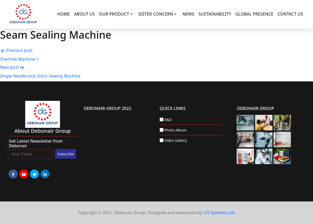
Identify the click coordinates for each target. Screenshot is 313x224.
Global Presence (254, 14)
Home (63, 14)
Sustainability (214, 14)
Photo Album (175, 130)
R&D (168, 119)
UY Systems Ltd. (219, 212)
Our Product (114, 14)
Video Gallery (175, 140)
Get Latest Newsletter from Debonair (36, 143)
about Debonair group (43, 130)
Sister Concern (155, 14)
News (188, 14)
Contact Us (290, 14)
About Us (84, 14)
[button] (132, 14)
